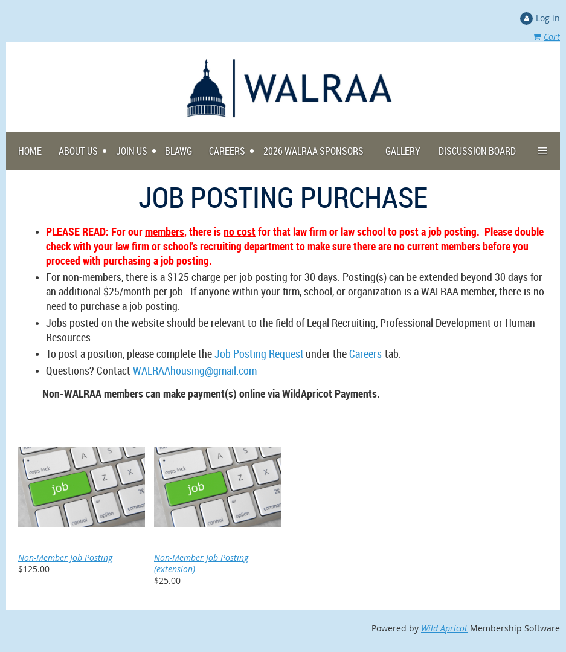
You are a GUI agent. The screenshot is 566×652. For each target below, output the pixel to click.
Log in (548, 18)
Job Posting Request (259, 353)
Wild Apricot (444, 628)
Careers (365, 353)
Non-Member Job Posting (65, 557)
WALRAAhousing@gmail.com (195, 370)
